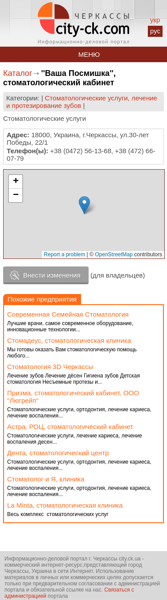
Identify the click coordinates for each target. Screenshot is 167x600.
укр (155, 20)
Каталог (17, 73)
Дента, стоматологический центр (58, 453)
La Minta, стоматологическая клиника (65, 505)
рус (155, 31)
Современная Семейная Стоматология (68, 314)
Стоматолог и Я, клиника (45, 479)
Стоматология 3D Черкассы (50, 366)
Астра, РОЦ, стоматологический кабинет (70, 426)
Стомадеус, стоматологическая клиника (69, 340)
